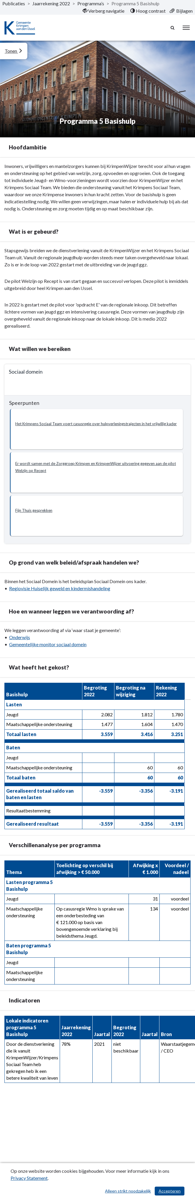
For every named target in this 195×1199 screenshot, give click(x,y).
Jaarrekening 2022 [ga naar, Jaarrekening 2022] (51, 3)
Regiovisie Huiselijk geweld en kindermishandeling (59, 588)
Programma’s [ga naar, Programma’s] (90, 3)
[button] (96, 429)
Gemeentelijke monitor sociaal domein (47, 644)
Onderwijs (19, 637)
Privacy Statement (29, 1178)
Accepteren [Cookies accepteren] (170, 1190)
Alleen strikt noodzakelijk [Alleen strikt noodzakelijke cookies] (128, 1190)
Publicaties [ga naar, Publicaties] (13, 3)
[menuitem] (103, 11)
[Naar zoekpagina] (173, 28)
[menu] (186, 28)
